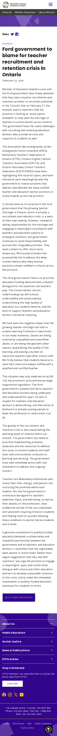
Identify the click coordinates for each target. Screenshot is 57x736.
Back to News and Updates (19, 597)
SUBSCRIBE (12, 683)
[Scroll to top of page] (48, 729)
